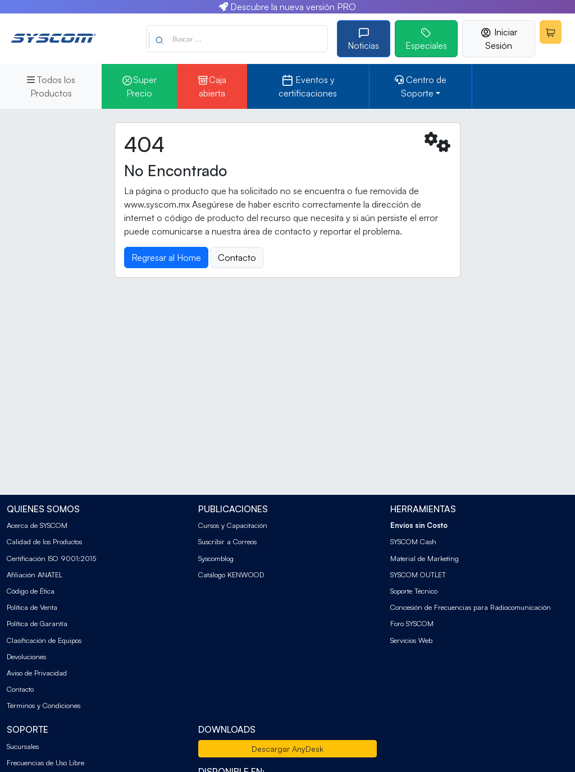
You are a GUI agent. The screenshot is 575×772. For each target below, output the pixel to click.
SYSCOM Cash (413, 541)
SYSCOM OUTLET (418, 574)
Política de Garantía (37, 623)
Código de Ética (30, 590)
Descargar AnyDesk (287, 748)
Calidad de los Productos (44, 541)
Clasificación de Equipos (44, 640)
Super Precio (139, 86)
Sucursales (23, 746)
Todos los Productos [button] (51, 86)
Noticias (363, 38)
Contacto (20, 688)
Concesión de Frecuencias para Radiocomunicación (470, 607)
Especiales (426, 38)
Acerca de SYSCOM (37, 525)
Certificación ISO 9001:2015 (51, 558)
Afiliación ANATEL (34, 574)
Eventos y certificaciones (308, 86)
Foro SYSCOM (411, 623)
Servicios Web (411, 640)
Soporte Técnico (413, 590)
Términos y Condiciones (43, 705)
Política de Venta (32, 607)
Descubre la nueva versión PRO (287, 6)
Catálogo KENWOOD (231, 574)
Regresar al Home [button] (166, 257)
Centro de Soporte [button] (420, 86)
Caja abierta (211, 86)
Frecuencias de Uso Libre (45, 762)
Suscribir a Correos (227, 541)
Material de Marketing (424, 558)
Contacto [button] (237, 257)
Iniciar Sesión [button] (498, 38)
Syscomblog (216, 558)
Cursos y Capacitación (232, 525)
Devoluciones (26, 656)
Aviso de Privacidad (37, 672)
